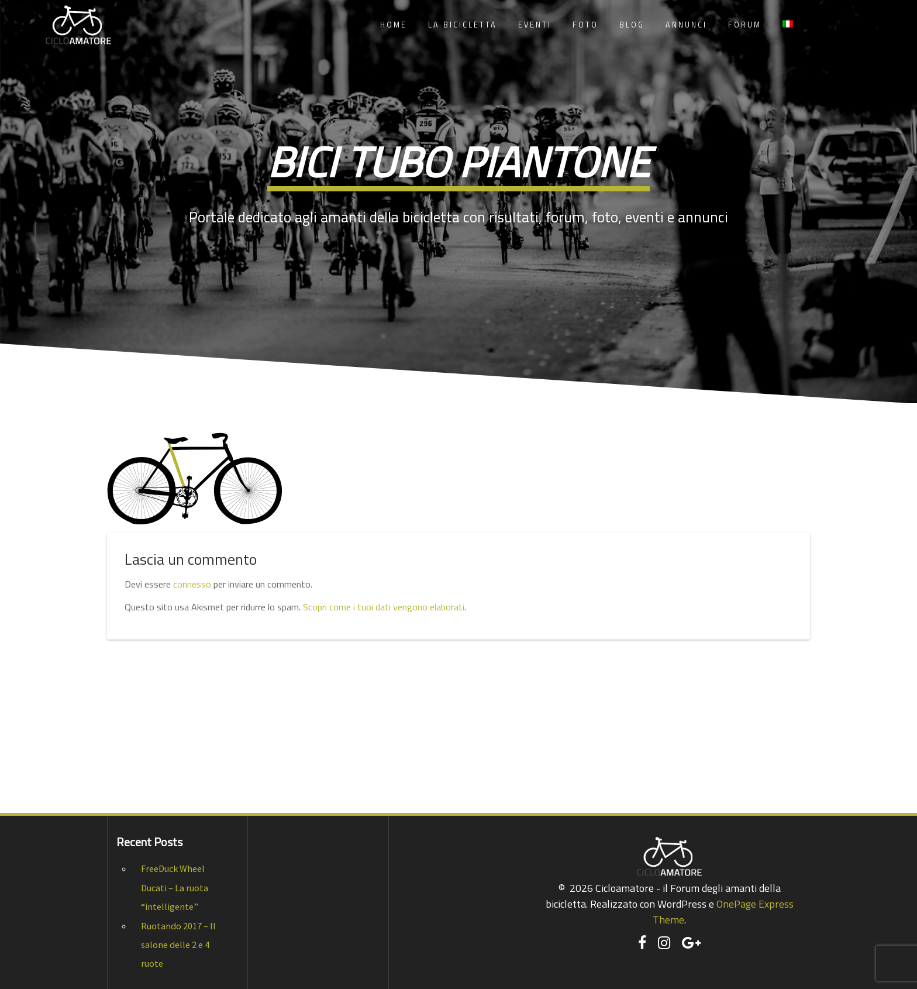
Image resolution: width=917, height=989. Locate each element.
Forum (744, 24)
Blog (631, 24)
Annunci (686, 24)
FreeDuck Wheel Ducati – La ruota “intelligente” (174, 887)
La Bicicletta (462, 24)
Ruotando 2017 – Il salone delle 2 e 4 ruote (178, 945)
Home (393, 24)
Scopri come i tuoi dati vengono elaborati (383, 607)
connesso (192, 584)
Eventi (534, 24)
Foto (585, 24)
